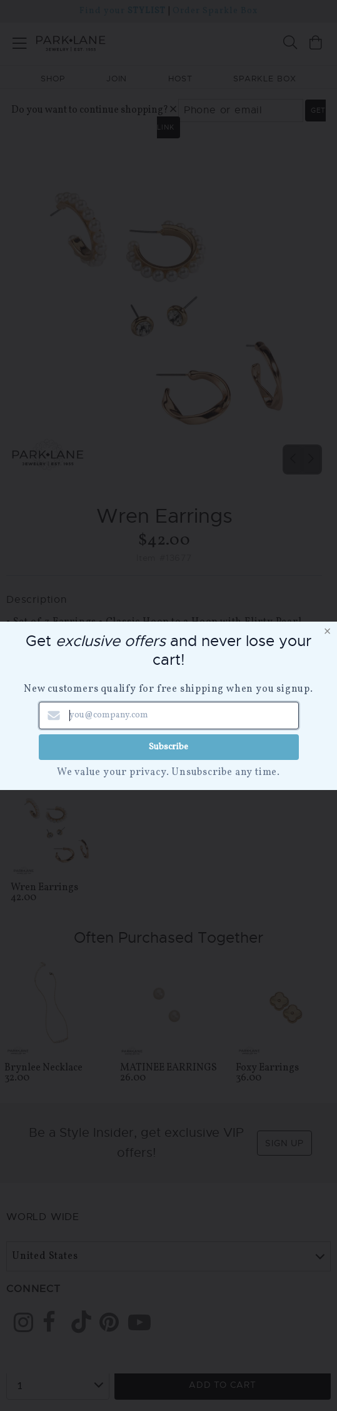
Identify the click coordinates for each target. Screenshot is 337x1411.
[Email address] (169, 715)
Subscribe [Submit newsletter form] (168, 746)
